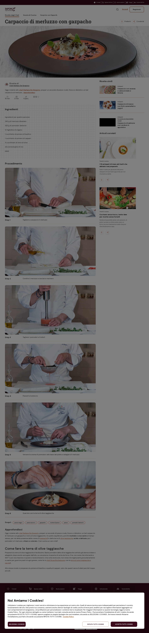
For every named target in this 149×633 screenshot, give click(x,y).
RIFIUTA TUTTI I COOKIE (95, 624)
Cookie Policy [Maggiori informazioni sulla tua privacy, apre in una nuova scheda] (68, 617)
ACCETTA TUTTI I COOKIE (124, 624)
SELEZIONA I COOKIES (16, 624)
